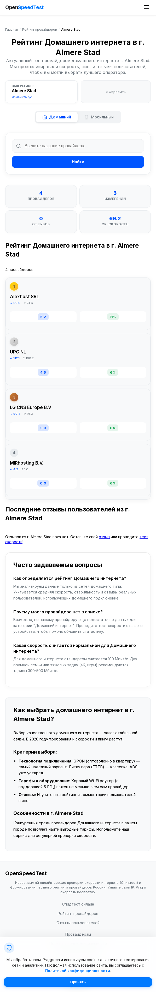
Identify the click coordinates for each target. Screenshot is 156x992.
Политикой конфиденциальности (77, 970)
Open (24, 7)
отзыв (104, 537)
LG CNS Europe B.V (30, 407)
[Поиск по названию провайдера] (78, 146)
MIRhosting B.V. (26, 463)
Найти (78, 162)
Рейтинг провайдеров (39, 29)
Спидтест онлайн (78, 904)
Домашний (56, 117)
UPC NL (18, 352)
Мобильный (99, 117)
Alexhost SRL (24, 296)
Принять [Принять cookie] (78, 982)
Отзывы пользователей (78, 922)
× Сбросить (116, 92)
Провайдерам (78, 934)
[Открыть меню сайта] (146, 8)
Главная (11, 29)
